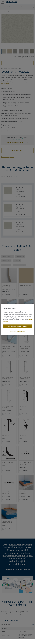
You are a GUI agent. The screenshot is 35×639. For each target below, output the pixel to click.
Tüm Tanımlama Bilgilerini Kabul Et (17, 326)
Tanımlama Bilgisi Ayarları (17, 331)
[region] (17, 319)
